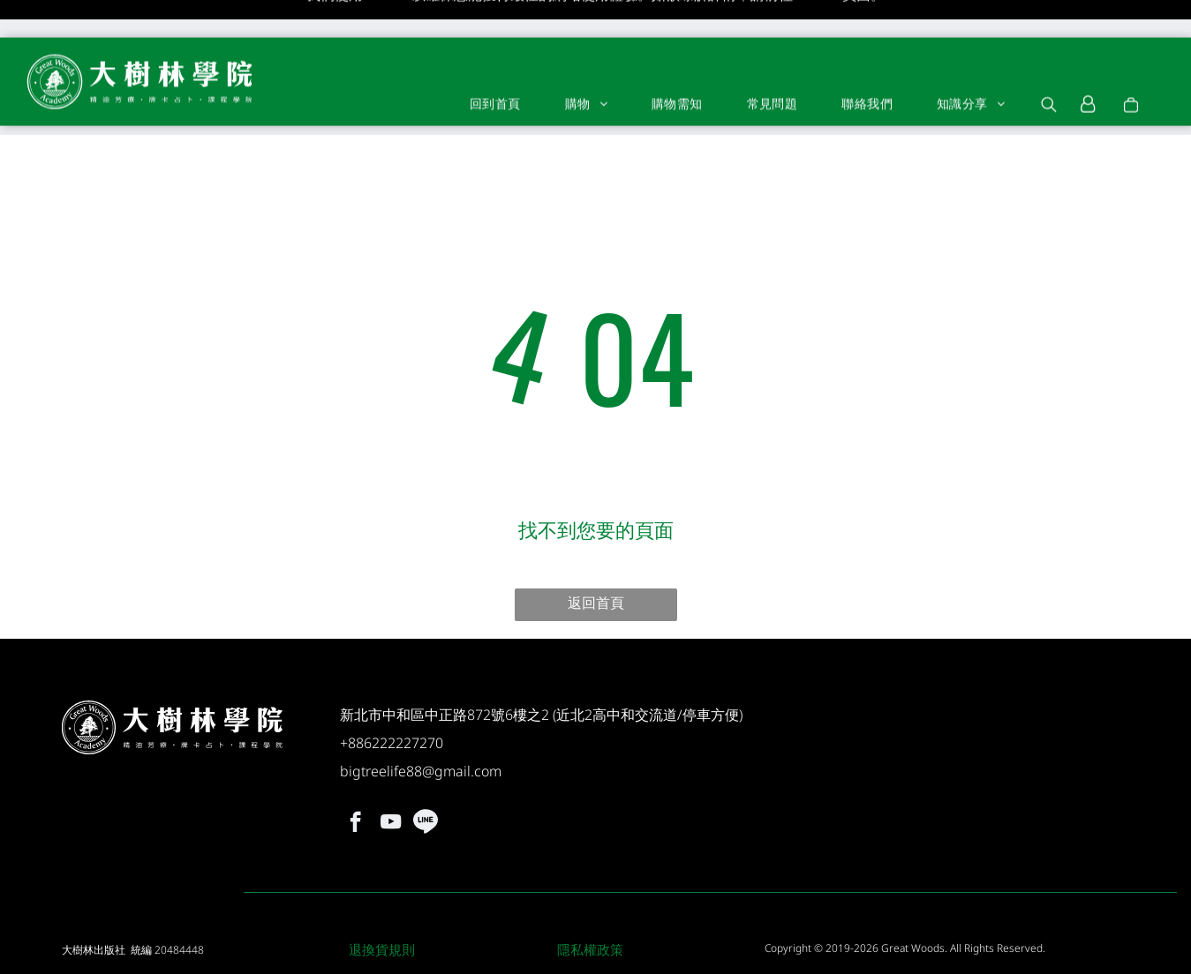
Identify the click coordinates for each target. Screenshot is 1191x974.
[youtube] (390, 777)
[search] (1049, 69)
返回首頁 (596, 556)
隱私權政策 (590, 902)
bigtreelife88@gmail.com (420, 724)
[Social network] (426, 777)
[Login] (1088, 67)
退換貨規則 (382, 902)
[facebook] (355, 777)
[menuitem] (495, 66)
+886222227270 (391, 696)
